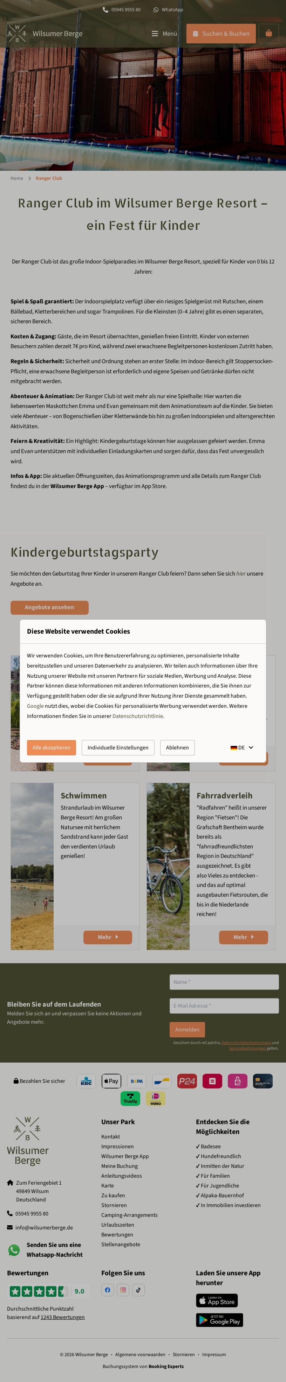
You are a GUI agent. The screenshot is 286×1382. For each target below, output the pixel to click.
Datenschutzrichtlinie (138, 716)
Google (35, 706)
